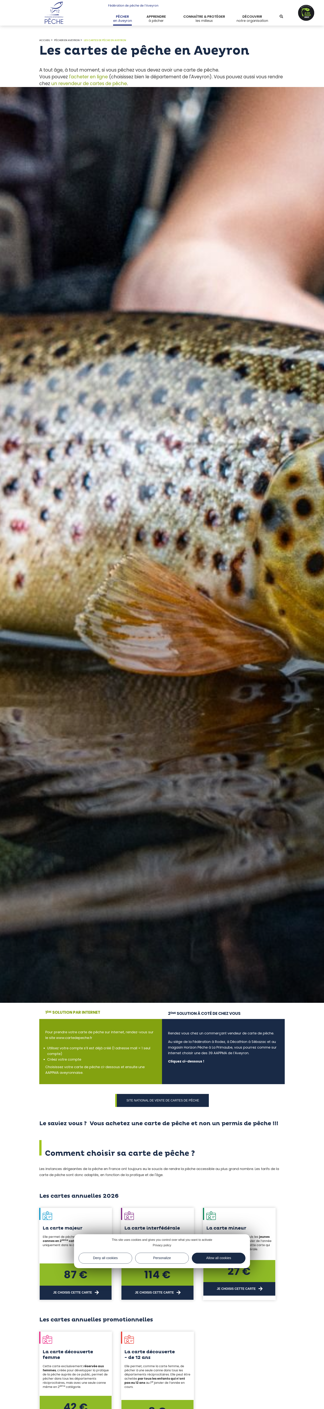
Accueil (44, 40)
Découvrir (252, 16)
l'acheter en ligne (88, 77)
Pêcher (122, 16)
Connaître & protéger (204, 16)
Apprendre (156, 16)
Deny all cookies (105, 1258)
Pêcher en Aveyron (67, 40)
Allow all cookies (218, 1258)
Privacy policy (162, 1245)
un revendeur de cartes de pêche (89, 83)
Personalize (162, 1258)
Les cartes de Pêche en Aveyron (105, 40)
